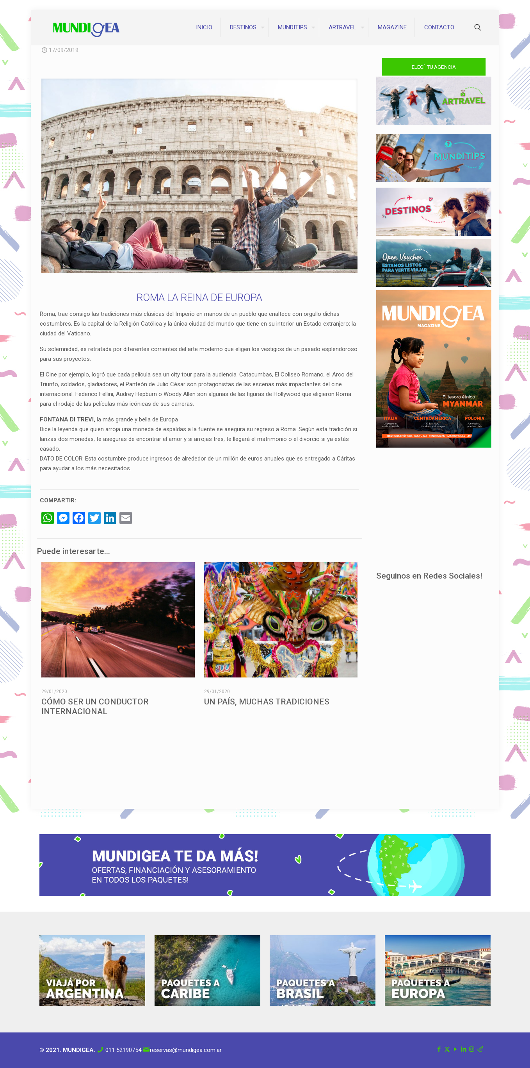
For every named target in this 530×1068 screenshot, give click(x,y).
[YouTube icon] (455, 1049)
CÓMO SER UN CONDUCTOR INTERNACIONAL (95, 706)
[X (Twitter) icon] (447, 1049)
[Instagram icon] (472, 1049)
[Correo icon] (480, 1049)
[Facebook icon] (439, 1049)
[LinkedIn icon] (463, 1049)
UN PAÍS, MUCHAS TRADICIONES (266, 701)
